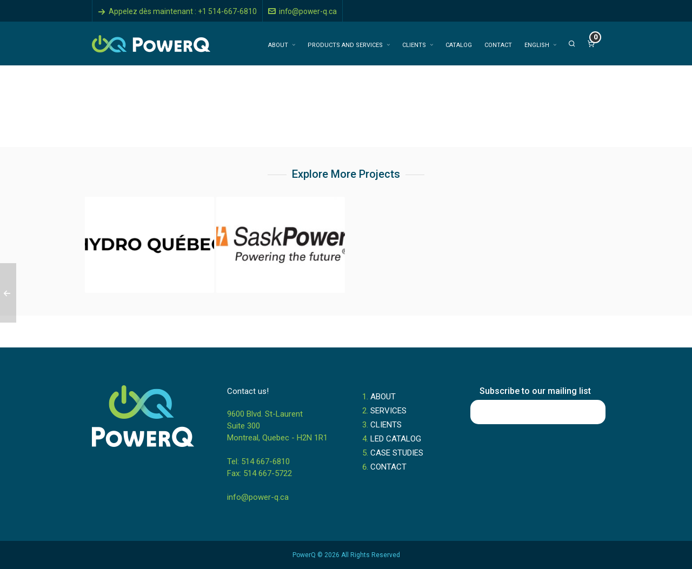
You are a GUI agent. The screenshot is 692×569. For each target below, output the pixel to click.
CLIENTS (386, 425)
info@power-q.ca (302, 11)
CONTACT (388, 467)
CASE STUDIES (396, 453)
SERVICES (388, 411)
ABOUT (383, 396)
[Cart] (591, 43)
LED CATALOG (395, 439)
